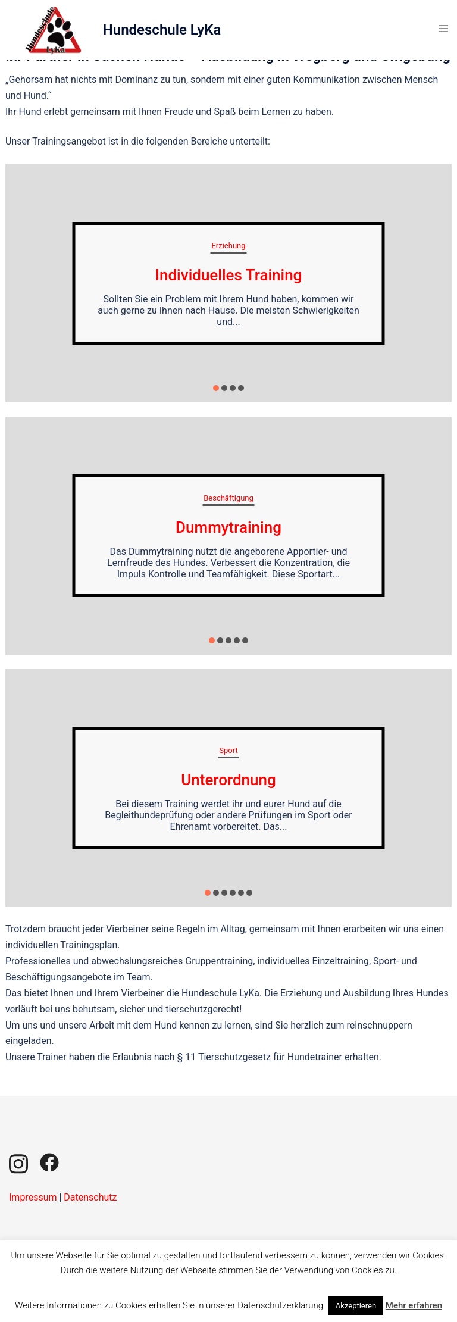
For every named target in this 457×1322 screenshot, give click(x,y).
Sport (228, 750)
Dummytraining (228, 527)
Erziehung (228, 245)
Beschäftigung (228, 497)
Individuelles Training (228, 275)
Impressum (33, 1197)
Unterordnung (228, 780)
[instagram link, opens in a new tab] (18, 1161)
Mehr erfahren (414, 1305)
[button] (216, 388)
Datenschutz (90, 1197)
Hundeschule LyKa (162, 29)
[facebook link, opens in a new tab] (49, 1161)
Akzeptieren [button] (356, 1305)
